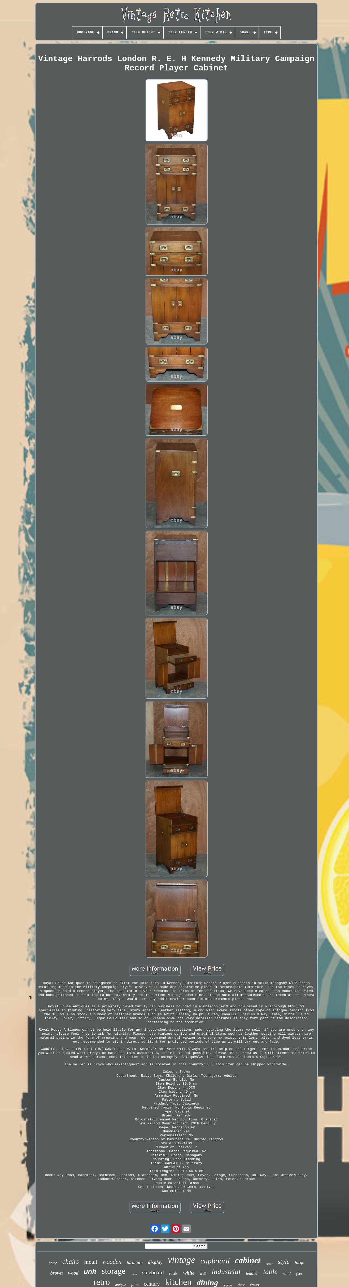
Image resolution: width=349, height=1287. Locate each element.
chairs (70, 1261)
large (299, 1262)
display (155, 1262)
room (134, 1274)
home (53, 1263)
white (188, 1273)
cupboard (215, 1261)
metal (90, 1261)
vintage (181, 1260)
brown (56, 1273)
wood (73, 1273)
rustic (173, 1273)
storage (113, 1271)
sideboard (153, 1272)
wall (203, 1274)
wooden (111, 1261)
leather (252, 1273)
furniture (135, 1262)
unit (90, 1272)
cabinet (247, 1260)
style (284, 1261)
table (270, 1272)
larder (269, 1263)
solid (286, 1273)
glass (299, 1274)
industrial (226, 1271)
